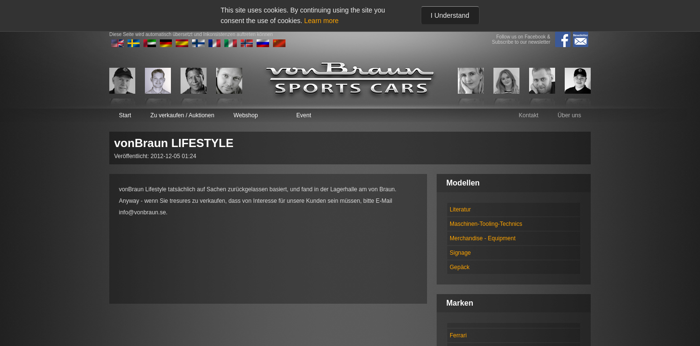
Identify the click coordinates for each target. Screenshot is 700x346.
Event (304, 115)
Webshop (245, 115)
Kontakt (529, 115)
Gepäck (459, 267)
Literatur (460, 209)
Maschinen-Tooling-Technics (486, 224)
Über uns (569, 115)
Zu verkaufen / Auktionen (182, 115)
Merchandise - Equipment (483, 238)
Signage (460, 252)
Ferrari (458, 335)
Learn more (321, 21)
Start (125, 115)
